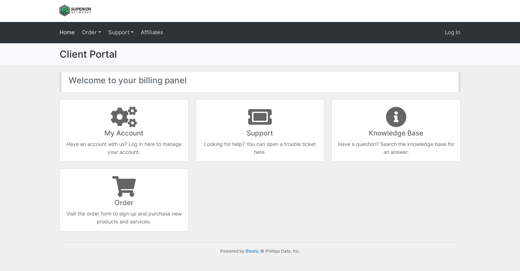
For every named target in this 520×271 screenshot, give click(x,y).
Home (67, 32)
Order (90, 32)
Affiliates (152, 32)
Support (119, 32)
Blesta (252, 251)
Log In (452, 32)
